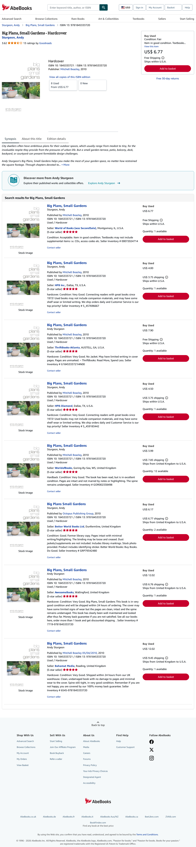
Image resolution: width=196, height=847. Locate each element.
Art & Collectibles (108, 18)
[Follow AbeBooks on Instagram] (151, 760)
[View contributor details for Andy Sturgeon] (13, 37)
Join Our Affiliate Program (63, 748)
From (63, 84)
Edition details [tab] (56, 139)
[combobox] (73, 7)
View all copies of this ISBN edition (69, 76)
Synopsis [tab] (10, 139)
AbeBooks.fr (69, 817)
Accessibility (89, 784)
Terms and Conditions (147, 835)
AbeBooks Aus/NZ (109, 817)
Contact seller (54, 248)
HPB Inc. (60, 286)
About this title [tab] (31, 139)
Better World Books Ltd (69, 527)
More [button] (66, 165)
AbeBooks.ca (131, 817)
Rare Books (77, 18)
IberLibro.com (152, 817)
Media (86, 748)
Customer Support (125, 748)
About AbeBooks (91, 742)
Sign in (139, 7)
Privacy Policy (90, 766)
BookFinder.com (98, 825)
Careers (86, 754)
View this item (151, 46)
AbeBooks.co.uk (28, 817)
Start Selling (187, 18)
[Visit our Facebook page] (151, 743)
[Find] (103, 7)
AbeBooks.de (49, 817)
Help (187, 7)
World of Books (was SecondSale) (75, 229)
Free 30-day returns (167, 78)
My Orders (22, 760)
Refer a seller (56, 760)
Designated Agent (92, 778)
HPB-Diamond (64, 406)
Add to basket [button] (168, 68)
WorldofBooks (63, 469)
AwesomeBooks (64, 593)
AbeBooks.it (87, 817)
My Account (155, 7)
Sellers (162, 18)
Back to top (98, 726)
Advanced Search (11, 18)
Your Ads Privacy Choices (95, 772)
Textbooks (138, 18)
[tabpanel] (70, 156)
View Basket (23, 766)
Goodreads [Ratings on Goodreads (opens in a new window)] (45, 43)
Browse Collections (46, 18)
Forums (87, 760)
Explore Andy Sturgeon (104, 184)
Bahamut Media (65, 666)
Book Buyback (57, 754)
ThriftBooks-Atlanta (67, 348)
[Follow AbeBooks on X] (151, 751)
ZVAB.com (171, 817)
